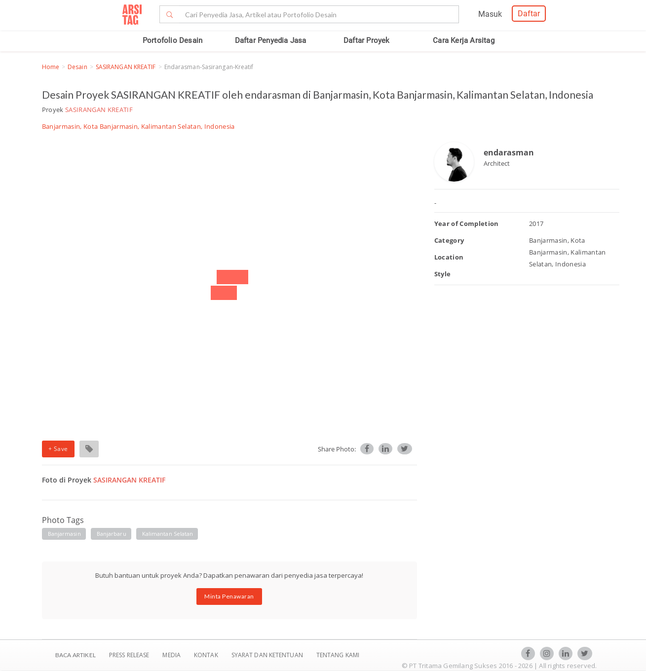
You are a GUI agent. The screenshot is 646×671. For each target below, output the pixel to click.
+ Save (58, 449)
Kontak (207, 655)
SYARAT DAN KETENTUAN (267, 655)
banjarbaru (111, 533)
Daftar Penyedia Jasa (270, 40)
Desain (77, 67)
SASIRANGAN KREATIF (126, 67)
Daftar (529, 13)
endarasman (509, 152)
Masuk (490, 14)
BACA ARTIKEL (75, 655)
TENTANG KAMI (337, 655)
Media (172, 655)
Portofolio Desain (172, 40)
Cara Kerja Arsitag (463, 40)
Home (50, 67)
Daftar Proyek (366, 40)
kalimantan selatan (167, 533)
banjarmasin (64, 533)
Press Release (129, 655)
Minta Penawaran (229, 596)
